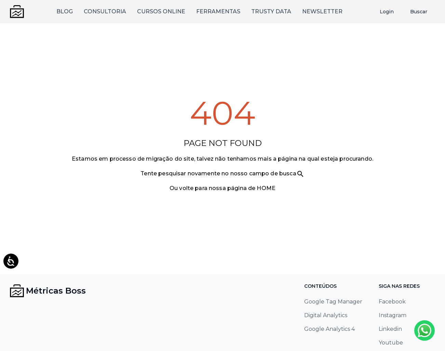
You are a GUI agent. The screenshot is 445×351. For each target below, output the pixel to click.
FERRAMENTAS (218, 11)
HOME (266, 188)
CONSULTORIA (105, 11)
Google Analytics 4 (329, 329)
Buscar (418, 12)
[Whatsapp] (424, 330)
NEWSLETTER (322, 11)
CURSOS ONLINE (161, 11)
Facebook (392, 301)
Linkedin (390, 329)
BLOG (64, 11)
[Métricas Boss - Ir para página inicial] (17, 11)
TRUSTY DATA (271, 11)
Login (387, 12)
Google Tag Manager (333, 301)
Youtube (391, 342)
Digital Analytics (325, 315)
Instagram (392, 315)
